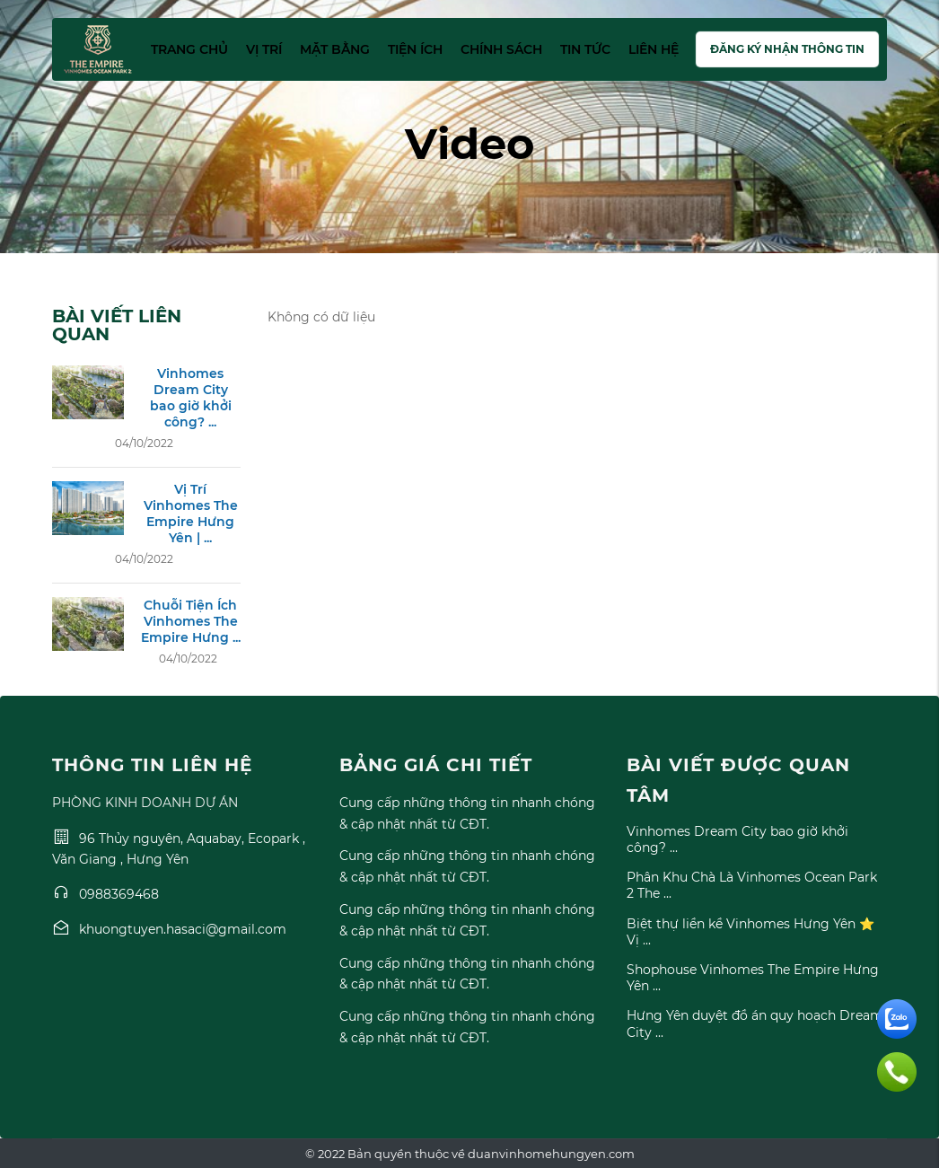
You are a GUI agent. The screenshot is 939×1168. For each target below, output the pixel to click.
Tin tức (585, 49)
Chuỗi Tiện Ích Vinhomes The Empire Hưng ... (191, 621)
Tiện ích (415, 49)
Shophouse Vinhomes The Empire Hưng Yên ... (753, 978)
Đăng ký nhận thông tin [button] (787, 49)
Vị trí (264, 49)
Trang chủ (189, 49)
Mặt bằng (335, 49)
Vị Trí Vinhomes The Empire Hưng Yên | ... (191, 514)
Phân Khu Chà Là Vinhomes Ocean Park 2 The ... (752, 885)
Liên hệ (653, 49)
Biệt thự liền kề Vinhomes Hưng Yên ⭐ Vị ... (750, 932)
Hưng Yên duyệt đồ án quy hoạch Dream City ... (755, 1023)
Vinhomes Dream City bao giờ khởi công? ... (191, 398)
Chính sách (501, 49)
